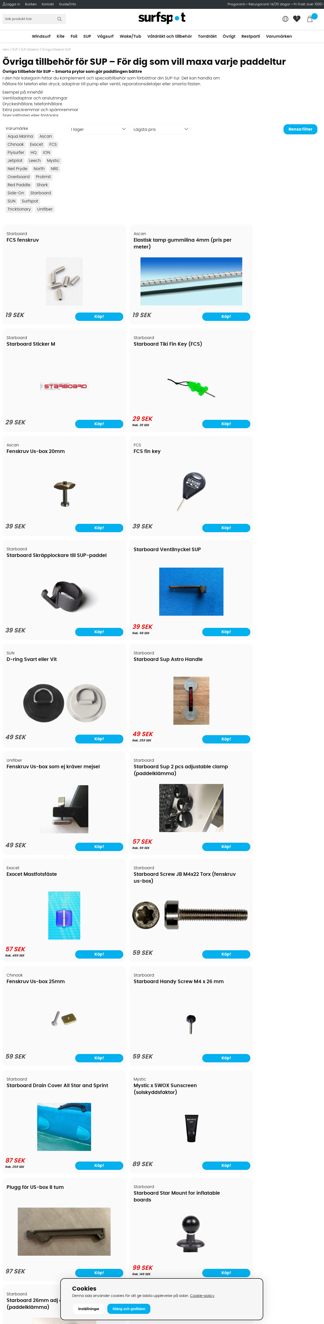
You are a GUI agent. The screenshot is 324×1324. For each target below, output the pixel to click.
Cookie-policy (202, 1296)
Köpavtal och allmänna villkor (35, 1140)
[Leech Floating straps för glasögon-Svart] (202, 940)
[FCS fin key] (122, 411)
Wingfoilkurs (17, 1216)
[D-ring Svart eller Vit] (40, 509)
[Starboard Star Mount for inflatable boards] (283, 729)
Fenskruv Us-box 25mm (197, 558)
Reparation (16, 1193)
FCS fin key (101, 347)
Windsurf (41, 36)
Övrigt (229, 36)
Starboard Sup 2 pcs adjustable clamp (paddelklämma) (274, 458)
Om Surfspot (17, 1132)
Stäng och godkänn (128, 1309)
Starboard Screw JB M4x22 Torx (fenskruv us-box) (119, 565)
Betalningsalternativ (25, 1148)
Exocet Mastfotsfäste (32, 558)
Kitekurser (15, 1201)
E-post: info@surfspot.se (110, 1277)
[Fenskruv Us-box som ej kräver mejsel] (202, 516)
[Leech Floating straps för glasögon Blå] (41, 940)
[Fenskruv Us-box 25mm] (202, 623)
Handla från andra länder (30, 1163)
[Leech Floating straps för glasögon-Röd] (122, 836)
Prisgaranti (237, 4)
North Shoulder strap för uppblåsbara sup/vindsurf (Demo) (278, 882)
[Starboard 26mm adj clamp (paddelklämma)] (41, 836)
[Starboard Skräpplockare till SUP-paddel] (202, 408)
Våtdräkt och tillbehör (169, 36)
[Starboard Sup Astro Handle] (122, 515)
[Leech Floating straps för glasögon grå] (202, 836)
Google (251, 1208)
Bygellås (259, 772)
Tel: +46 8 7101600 (103, 1269)
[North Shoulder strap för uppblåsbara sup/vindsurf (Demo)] (282, 924)
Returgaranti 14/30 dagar (269, 4)
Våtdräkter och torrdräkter (190, 1170)
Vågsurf (105, 36)
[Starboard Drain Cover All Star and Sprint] (41, 729)
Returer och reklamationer (31, 1170)
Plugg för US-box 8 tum (197, 659)
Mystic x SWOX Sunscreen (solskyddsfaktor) (109, 672)
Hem (6, 49)
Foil (74, 36)
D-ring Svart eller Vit (32, 451)
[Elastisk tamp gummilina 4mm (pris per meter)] (121, 296)
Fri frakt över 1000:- (309, 4)
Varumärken (279, 36)
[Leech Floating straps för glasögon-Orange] (122, 940)
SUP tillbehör (30, 49)
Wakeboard (176, 1155)
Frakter (12, 1155)
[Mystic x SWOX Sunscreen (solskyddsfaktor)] (122, 730)
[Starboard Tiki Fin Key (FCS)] (283, 304)
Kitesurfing (174, 1140)
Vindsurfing (175, 1132)
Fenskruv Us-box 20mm (36, 347)
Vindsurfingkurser (22, 1208)
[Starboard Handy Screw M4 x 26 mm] (283, 623)
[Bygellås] (283, 836)
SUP (87, 36)
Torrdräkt (207, 36)
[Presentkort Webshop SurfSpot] (40, 1042)
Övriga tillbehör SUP (56, 49)
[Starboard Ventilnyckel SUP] (283, 406)
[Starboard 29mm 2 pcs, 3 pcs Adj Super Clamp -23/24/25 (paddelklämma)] (122, 1043)
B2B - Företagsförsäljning (30, 1178)
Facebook (254, 1233)
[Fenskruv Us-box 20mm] (41, 411)
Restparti (250, 36)
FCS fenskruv (23, 240)
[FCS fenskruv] (41, 306)
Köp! (62, 530)
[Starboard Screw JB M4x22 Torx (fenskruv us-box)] (121, 605)
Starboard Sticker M (192, 240)
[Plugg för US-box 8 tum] (202, 719)
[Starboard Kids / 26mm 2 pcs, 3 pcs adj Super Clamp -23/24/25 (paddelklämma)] (202, 1043)
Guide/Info (67, 4)
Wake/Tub (130, 36)
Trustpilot (253, 1258)
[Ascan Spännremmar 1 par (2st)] (283, 1043)
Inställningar (88, 1309)
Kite (61, 36)
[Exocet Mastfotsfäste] (41, 622)
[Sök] (34, 19)
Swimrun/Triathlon (182, 1178)
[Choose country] (285, 19)
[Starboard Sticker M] (202, 306)
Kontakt (48, 4)
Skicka (309, 1172)
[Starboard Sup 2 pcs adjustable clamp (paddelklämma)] (283, 515)
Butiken (31, 4)
